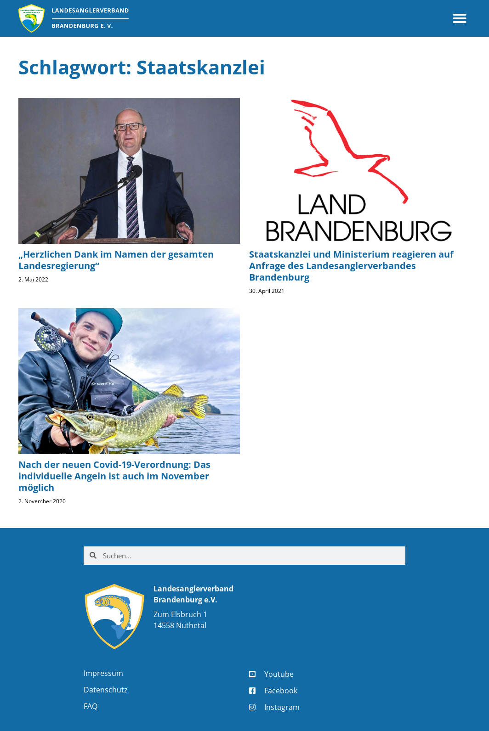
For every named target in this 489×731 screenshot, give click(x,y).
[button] (460, 18)
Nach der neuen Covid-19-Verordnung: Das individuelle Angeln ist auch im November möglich (114, 476)
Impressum (103, 673)
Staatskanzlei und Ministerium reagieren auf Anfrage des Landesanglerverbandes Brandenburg (351, 265)
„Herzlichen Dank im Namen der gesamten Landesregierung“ (116, 260)
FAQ (90, 706)
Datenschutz (106, 689)
